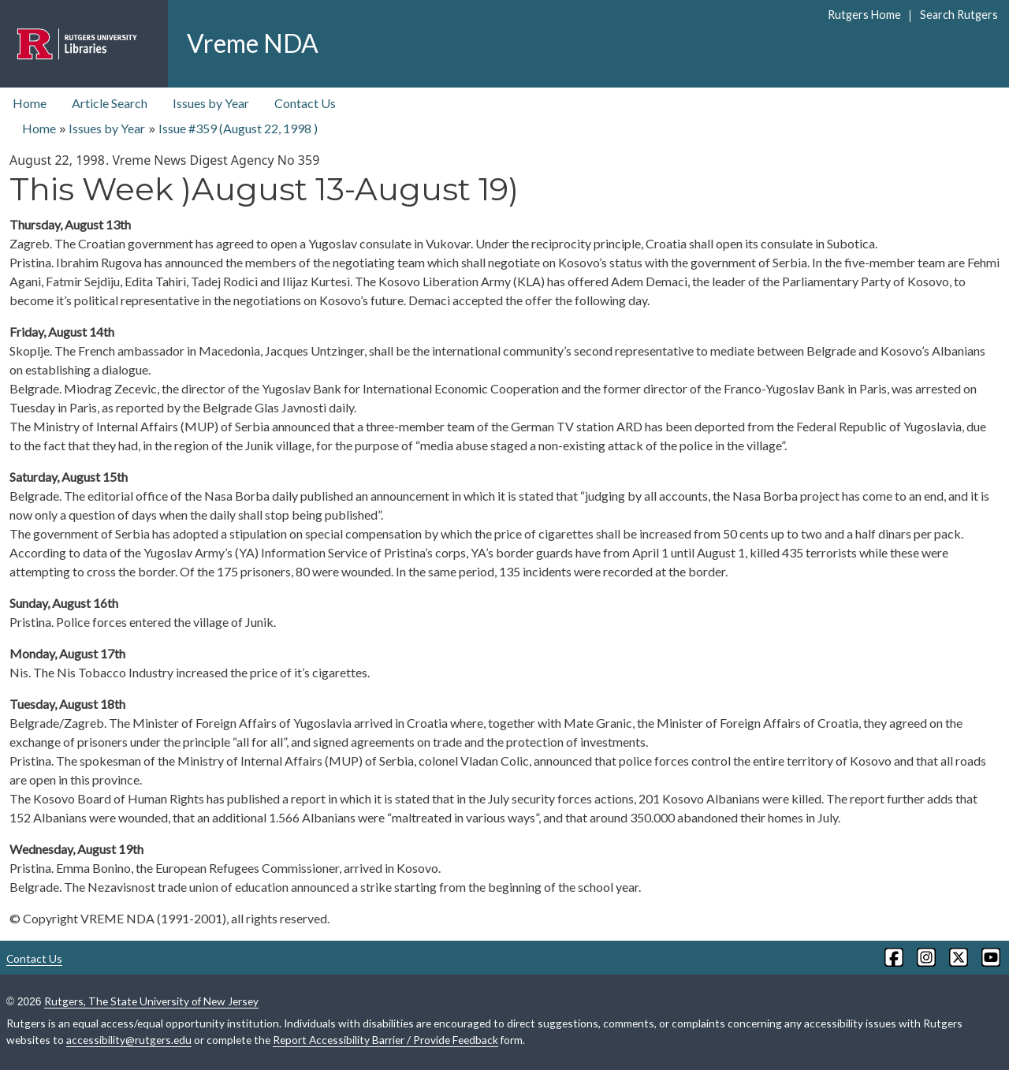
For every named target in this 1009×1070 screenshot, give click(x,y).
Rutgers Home (864, 14)
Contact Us (305, 102)
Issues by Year (211, 102)
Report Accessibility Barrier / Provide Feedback (385, 1039)
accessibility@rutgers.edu (129, 1039)
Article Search (109, 102)
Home (30, 102)
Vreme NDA (252, 43)
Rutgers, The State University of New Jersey (151, 1001)
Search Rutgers (959, 14)
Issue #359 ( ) (238, 128)
